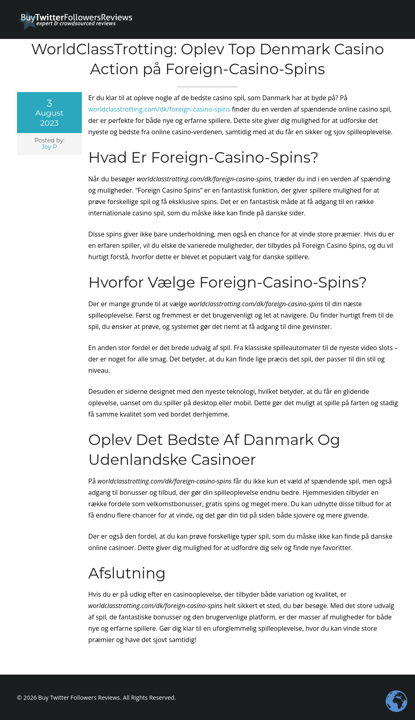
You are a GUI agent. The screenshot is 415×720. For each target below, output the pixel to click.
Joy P (49, 146)
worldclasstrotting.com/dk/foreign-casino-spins (159, 109)
